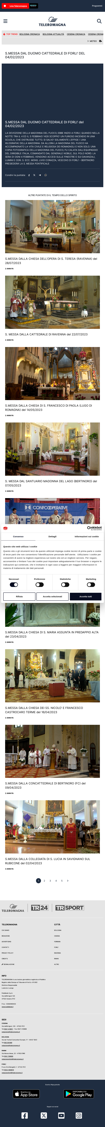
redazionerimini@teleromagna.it (12, 1059)
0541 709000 (8, 1056)
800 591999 (8, 1042)
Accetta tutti (86, 596)
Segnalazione (8, 964)
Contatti (5, 947)
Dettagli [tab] (52, 536)
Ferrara (57, 941)
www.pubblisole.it (7, 1007)
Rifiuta (19, 596)
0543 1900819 (9, 1070)
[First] (67, 880)
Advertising (6, 941)
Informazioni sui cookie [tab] (87, 536)
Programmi (97, 6)
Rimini (56, 958)
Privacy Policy (7, 953)
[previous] (38, 880)
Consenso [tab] (18, 536)
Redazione (6, 936)
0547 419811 (8, 1029)
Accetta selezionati (52, 596)
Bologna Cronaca (29, 34)
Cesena (57, 936)
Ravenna (57, 953)
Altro (56, 964)
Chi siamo (5, 930)
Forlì (56, 947)
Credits (5, 958)
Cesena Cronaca (76, 34)
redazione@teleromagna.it (11, 1032)
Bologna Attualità (53, 34)
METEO (94, 41)
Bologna (57, 930)
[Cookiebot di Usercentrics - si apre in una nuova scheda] (89, 528)
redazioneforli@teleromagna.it (12, 1073)
